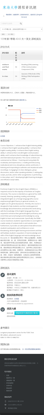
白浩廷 (2, 136)
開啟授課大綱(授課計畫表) (27, 313)
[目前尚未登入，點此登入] (28, 15)
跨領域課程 (9, 383)
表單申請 (9, 386)
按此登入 (23, 100)
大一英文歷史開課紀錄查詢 (31, 349)
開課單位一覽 (10, 378)
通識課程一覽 (10, 380)
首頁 (7, 375)
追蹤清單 (16, 15)
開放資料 (9, 388)
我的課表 (9, 15)
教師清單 (9, 391)
